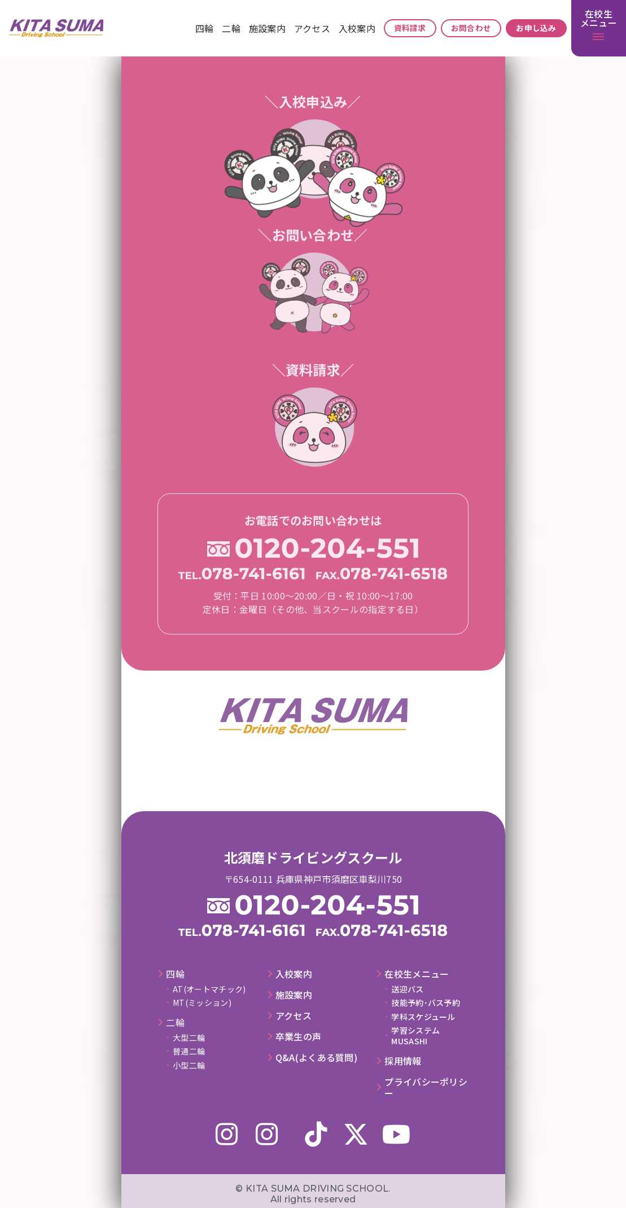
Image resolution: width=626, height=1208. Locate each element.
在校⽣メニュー (416, 974)
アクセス (312, 28)
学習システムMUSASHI (415, 1035)
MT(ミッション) (202, 1002)
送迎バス (407, 989)
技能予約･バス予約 (425, 1002)
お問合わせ (471, 27)
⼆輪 (231, 28)
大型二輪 (189, 1037)
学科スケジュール (423, 1017)
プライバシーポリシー (425, 1088)
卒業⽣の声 (298, 1037)
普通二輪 (189, 1051)
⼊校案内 (357, 28)
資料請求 (410, 27)
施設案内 (267, 28)
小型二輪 (189, 1065)
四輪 (204, 28)
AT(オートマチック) (209, 989)
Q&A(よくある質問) (316, 1057)
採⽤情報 (402, 1061)
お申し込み (536, 27)
